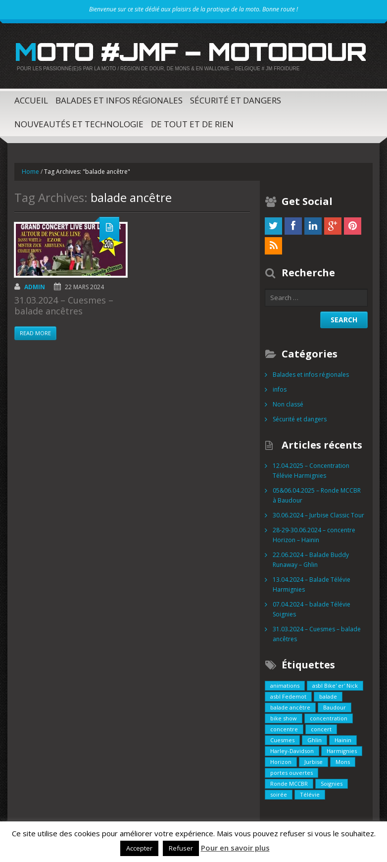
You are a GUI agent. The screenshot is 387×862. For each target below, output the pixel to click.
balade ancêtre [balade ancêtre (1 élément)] (290, 707)
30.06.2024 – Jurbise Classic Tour (318, 515)
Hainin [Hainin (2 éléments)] (343, 740)
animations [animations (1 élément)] (284, 685)
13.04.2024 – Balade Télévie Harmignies (311, 584)
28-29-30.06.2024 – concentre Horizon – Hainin (314, 535)
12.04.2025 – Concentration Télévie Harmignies (311, 470)
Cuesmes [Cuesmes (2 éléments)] (282, 740)
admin (34, 287)
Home (30, 171)
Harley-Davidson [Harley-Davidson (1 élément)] (292, 751)
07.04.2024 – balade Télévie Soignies (311, 609)
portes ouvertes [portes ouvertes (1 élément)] (291, 772)
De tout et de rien (192, 124)
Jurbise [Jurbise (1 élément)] (313, 761)
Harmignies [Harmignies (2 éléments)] (342, 751)
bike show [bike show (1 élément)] (283, 718)
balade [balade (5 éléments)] (328, 696)
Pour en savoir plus (235, 848)
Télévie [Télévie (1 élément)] (310, 794)
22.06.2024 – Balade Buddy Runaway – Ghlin (311, 560)
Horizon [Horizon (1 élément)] (280, 761)
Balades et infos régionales (119, 100)
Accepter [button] (139, 848)
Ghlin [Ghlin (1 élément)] (314, 740)
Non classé (288, 404)
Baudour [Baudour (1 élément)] (334, 707)
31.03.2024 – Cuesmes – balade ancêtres (63, 305)
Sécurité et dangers (235, 100)
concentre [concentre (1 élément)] (284, 729)
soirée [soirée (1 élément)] (278, 794)
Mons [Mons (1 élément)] (343, 761)
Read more (35, 333)
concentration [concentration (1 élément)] (328, 718)
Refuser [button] (181, 848)
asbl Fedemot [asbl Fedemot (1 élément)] (288, 696)
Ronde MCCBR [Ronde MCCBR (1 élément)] (289, 783)
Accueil (31, 100)
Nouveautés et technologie (79, 124)
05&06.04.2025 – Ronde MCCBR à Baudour (317, 495)
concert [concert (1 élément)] (321, 729)
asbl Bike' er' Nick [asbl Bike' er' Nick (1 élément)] (335, 685)
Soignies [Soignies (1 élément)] (331, 783)
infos (280, 389)
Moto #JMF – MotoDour (190, 51)
